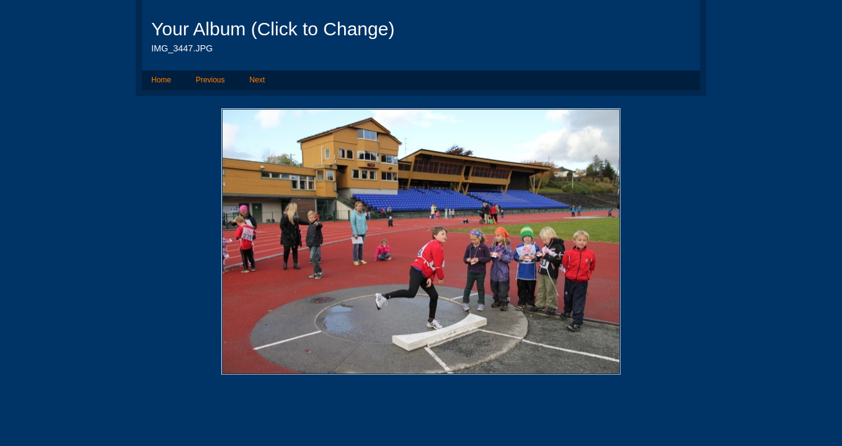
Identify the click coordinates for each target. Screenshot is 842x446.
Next (257, 80)
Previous (210, 80)
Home (161, 80)
